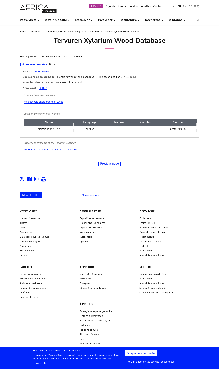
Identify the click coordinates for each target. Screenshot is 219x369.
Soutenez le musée (30, 297)
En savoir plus (40, 364)
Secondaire (85, 278)
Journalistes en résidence (33, 288)
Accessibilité (26, 232)
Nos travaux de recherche (152, 274)
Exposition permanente (92, 218)
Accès (23, 227)
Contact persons (73, 56)
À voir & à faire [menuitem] (57, 21)
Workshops (86, 236)
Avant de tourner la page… (153, 232)
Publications (145, 250)
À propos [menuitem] (177, 21)
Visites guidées (88, 232)
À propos (86, 304)
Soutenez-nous (90, 195)
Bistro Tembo (27, 250)
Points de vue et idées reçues (95, 320)
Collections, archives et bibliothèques (64, 31)
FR (179, 6)
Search (24, 56)
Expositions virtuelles (91, 227)
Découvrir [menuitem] (84, 21)
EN (185, 6)
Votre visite (28, 211)
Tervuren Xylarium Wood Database (121, 31)
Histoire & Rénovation (91, 316)
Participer (27, 267)
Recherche (36, 31)
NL (174, 6)
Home (23, 31)
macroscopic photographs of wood (43, 101)
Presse (122, 6)
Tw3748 (43, 149)
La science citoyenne (30, 274)
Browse (34, 56)
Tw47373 (57, 149)
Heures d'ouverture (30, 218)
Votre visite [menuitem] (30, 21)
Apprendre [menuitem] (130, 21)
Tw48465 (71, 149)
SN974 (43, 87)
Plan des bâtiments (90, 334)
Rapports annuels (89, 329)
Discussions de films (150, 241)
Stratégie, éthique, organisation (96, 311)
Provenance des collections (153, 227)
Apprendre (87, 267)
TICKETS (96, 6)
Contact (158, 6)
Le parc (23, 255)
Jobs (82, 339)
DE (190, 6)
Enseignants (86, 283)
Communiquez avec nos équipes (156, 292)
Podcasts (144, 246)
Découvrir (147, 211)
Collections (93, 31)
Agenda (110, 6)
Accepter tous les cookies (140, 354)
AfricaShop (25, 246)
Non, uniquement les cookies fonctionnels (150, 363)
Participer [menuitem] (106, 21)
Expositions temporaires (92, 223)
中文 (196, 6)
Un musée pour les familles (34, 236)
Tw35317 (30, 149)
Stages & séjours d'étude (93, 288)
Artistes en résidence (31, 283)
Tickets (23, 223)
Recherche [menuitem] (154, 21)
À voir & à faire (90, 211)
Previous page (109, 164)
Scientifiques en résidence (33, 278)
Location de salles (140, 6)
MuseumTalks (146, 236)
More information (51, 56)
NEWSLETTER (30, 195)
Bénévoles (25, 292)
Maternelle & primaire (91, 274)
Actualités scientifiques (151, 255)
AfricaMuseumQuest (31, 241)
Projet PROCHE (147, 223)
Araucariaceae (42, 71)
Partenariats (86, 325)
